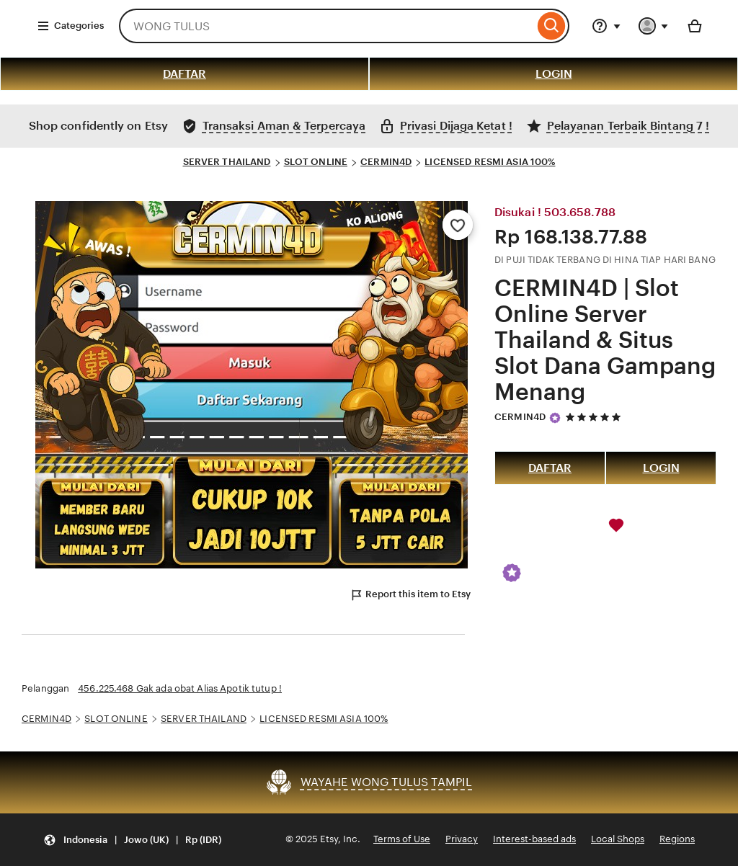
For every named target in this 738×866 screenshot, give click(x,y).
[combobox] (326, 26)
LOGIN (553, 74)
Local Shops (617, 839)
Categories (70, 25)
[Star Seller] (554, 418)
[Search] (551, 26)
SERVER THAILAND (227, 161)
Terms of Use (401, 839)
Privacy (461, 839)
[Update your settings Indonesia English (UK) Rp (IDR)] (132, 839)
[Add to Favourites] (458, 225)
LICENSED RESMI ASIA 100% (489, 161)
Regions (677, 839)
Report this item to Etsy (410, 595)
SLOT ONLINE (315, 161)
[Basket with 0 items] (694, 26)
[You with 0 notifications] (653, 26)
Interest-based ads (534, 839)
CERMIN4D (386, 161)
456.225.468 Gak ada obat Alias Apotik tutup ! (180, 688)
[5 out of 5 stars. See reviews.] (595, 417)
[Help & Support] (606, 26)
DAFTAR (184, 74)
